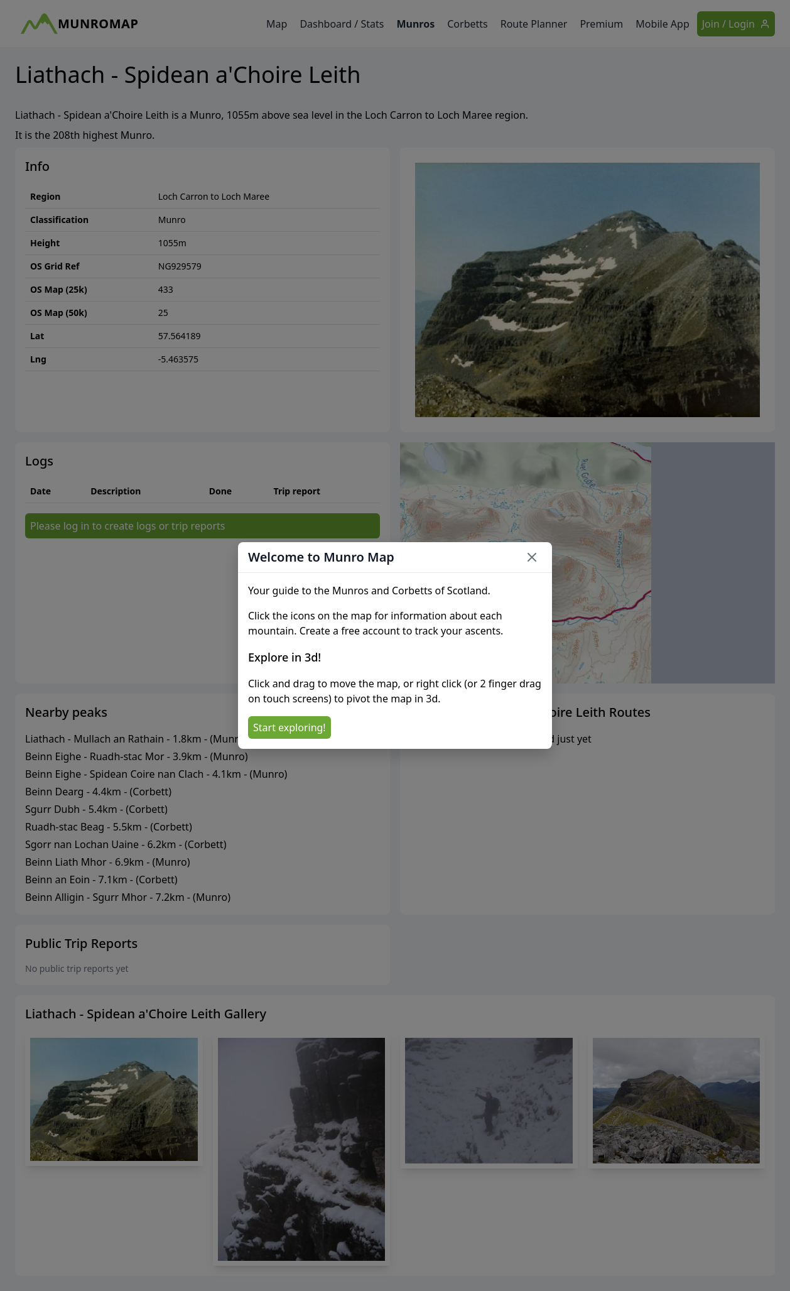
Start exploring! (289, 727)
